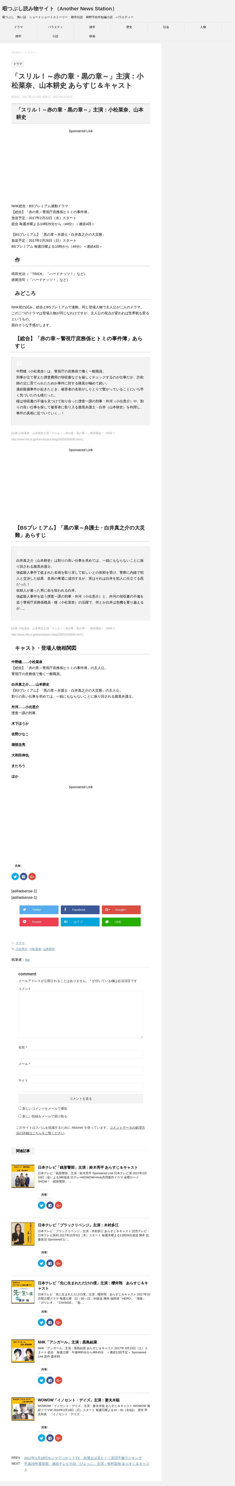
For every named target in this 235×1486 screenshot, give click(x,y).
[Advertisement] (80, 166)
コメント (24, 989)
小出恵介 (22, 949)
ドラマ (18, 27)
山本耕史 (49, 949)
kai (27, 960)
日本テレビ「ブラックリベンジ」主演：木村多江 (78, 1225)
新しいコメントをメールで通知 (44, 1108)
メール (24, 1064)
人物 (203, 27)
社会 (166, 27)
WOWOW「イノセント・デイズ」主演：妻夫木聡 (79, 1400)
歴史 (129, 27)
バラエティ (55, 27)
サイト (23, 1080)
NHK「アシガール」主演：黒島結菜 (67, 1342)
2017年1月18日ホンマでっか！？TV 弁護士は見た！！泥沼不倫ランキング (83, 1458)
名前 (22, 1047)
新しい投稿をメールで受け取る (44, 1116)
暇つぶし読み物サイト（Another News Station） (59, 8)
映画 (92, 36)
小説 (55, 36)
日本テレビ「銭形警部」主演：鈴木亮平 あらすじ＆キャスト (88, 1167)
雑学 (92, 27)
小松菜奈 (35, 949)
